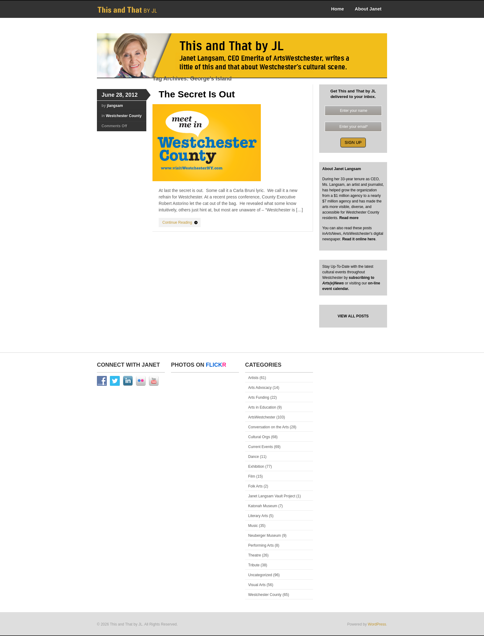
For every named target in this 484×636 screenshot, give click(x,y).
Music (253, 526)
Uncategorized (260, 575)
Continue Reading (177, 222)
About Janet (368, 8)
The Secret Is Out (197, 94)
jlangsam (115, 106)
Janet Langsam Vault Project (271, 496)
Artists (253, 378)
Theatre (254, 555)
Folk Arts (255, 486)
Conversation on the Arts (268, 427)
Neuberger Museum (264, 535)
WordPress (377, 624)
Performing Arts (261, 545)
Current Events (260, 447)
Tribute (254, 565)
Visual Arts (256, 585)
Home (337, 8)
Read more (348, 218)
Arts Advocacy (260, 387)
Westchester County (124, 116)
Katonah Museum (262, 506)
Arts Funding (258, 397)
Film (251, 476)
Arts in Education (262, 407)
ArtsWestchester (261, 417)
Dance (253, 457)
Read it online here (358, 239)
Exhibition (256, 466)
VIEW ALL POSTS (353, 316)
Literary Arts (258, 516)
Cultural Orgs (259, 437)
